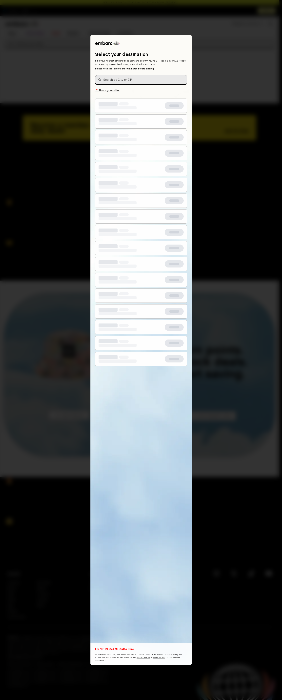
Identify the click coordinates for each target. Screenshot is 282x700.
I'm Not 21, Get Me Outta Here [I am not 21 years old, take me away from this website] (114, 649)
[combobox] (141, 79)
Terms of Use (159, 657)
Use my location (107, 90)
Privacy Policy (143, 657)
